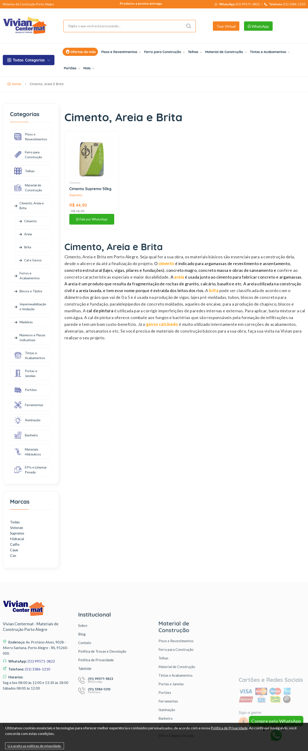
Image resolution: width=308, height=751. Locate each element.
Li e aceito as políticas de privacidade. (34, 746)
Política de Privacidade (229, 728)
